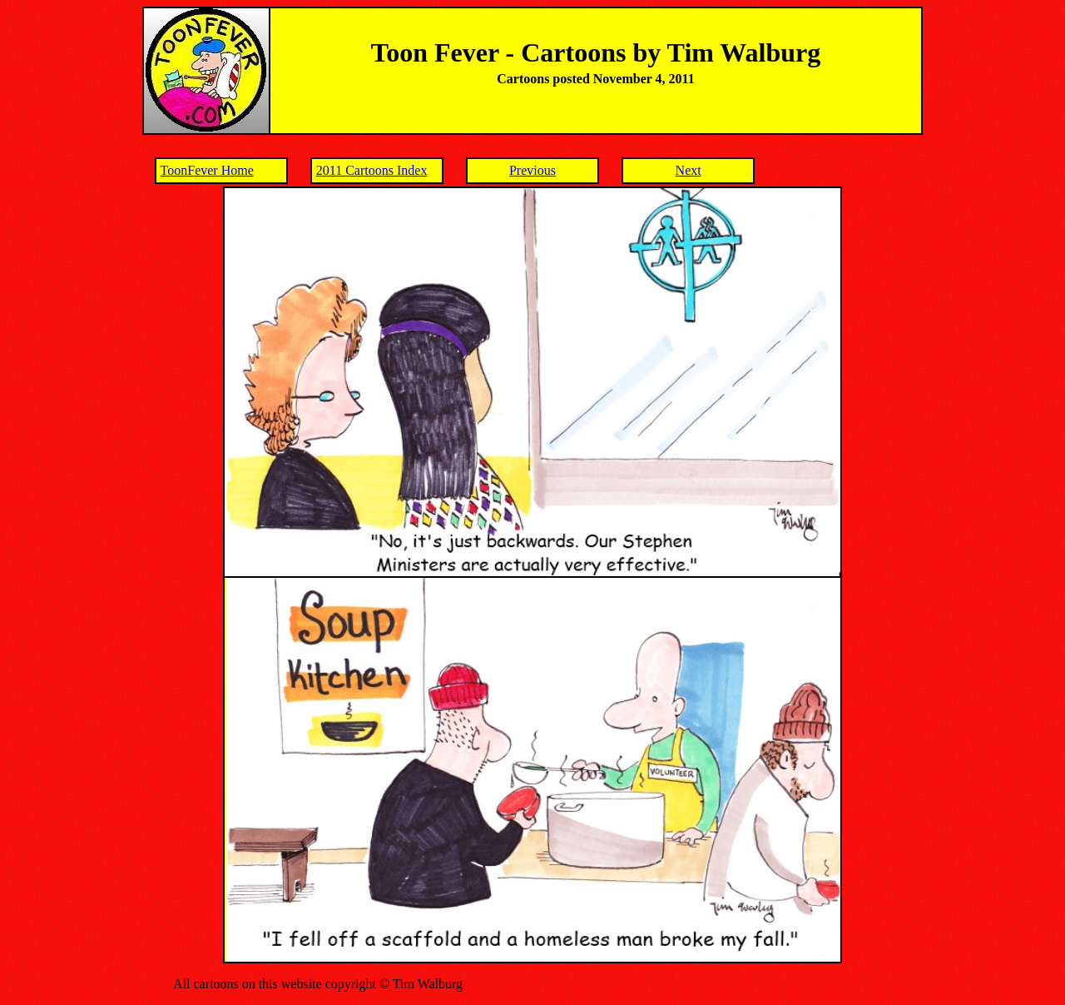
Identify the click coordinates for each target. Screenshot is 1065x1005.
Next (688, 170)
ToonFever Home (207, 170)
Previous (532, 170)
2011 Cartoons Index (372, 170)
